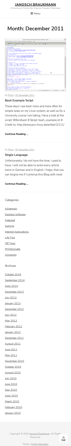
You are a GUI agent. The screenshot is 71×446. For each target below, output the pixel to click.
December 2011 (14, 338)
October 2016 (13, 274)
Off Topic (10, 243)
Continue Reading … (16, 134)
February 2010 (13, 407)
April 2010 (11, 396)
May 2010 (11, 390)
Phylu (10, 95)
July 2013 (11, 297)
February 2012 (13, 326)
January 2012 (13, 332)
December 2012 (14, 309)
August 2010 (13, 372)
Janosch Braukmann (35, 4)
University (11, 255)
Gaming (9, 226)
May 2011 (11, 355)
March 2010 (12, 401)
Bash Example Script (19, 100)
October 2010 (13, 367)
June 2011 (11, 349)
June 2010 (11, 384)
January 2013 (13, 303)
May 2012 (11, 321)
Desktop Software (15, 214)
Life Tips (10, 237)
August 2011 (13, 344)
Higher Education (39, 444)
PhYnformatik (12, 249)
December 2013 (14, 292)
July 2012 (11, 315)
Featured (10, 220)
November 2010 (14, 361)
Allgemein (11, 209)
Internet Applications (17, 232)
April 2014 (11, 286)
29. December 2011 (24, 95)
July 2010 (11, 378)
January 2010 (13, 413)
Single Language (16, 155)
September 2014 (15, 280)
